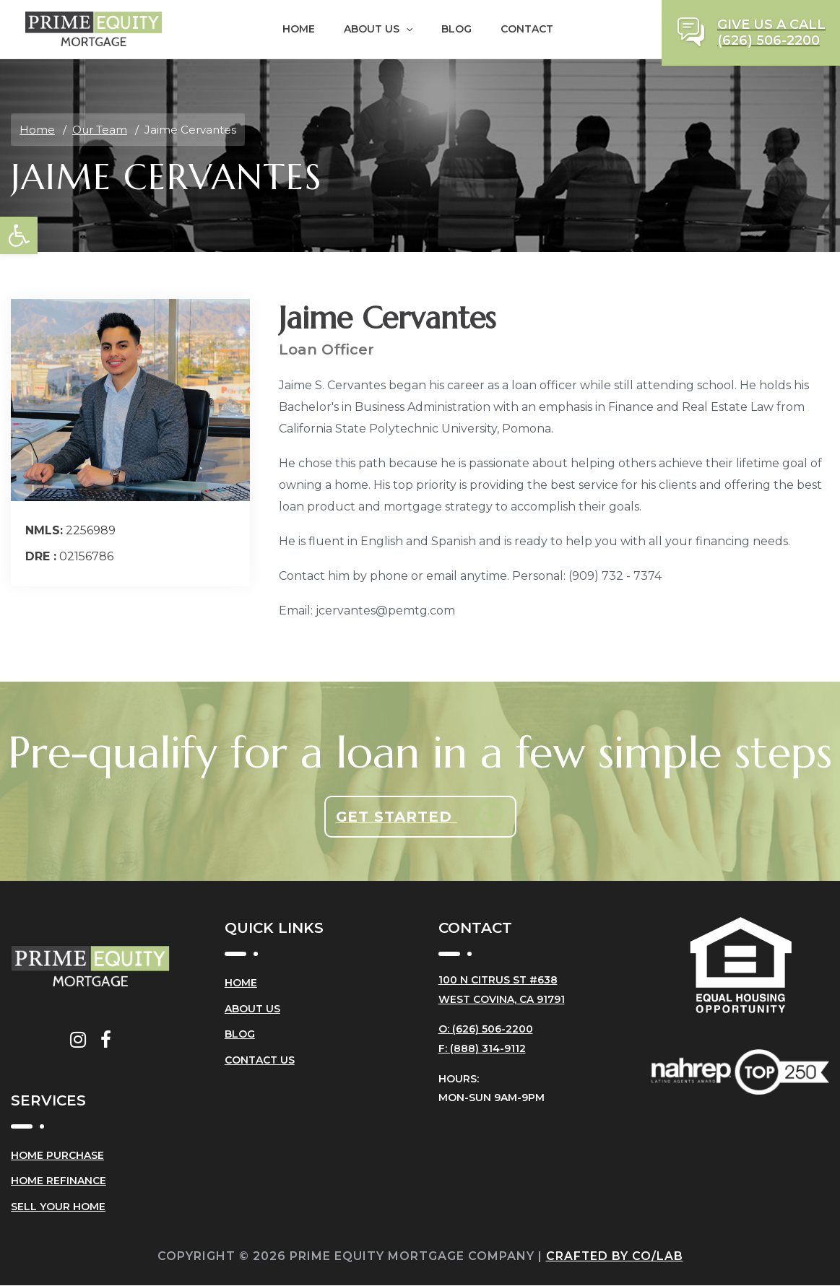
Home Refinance (58, 1182)
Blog (456, 28)
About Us (378, 29)
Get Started (396, 816)
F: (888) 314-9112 (482, 1046)
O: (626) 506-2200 (485, 1028)
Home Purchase (57, 1156)
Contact (527, 28)
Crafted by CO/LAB (614, 1257)
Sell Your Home (58, 1208)
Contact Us (260, 1061)
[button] (19, 235)
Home (298, 28)
